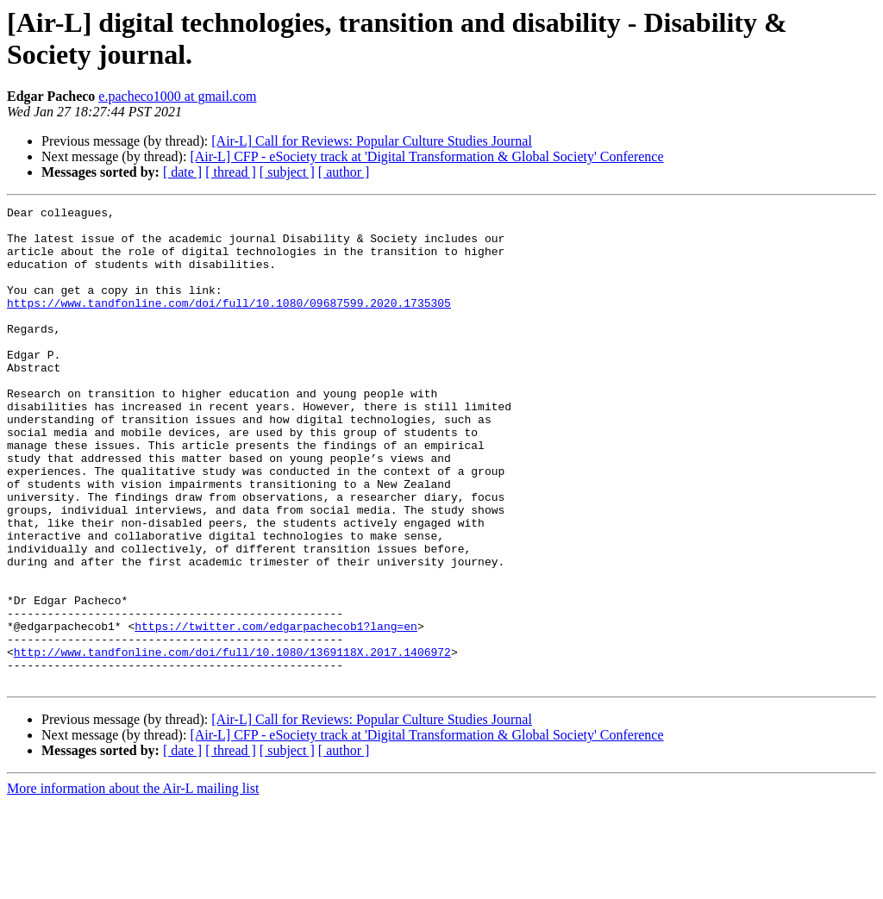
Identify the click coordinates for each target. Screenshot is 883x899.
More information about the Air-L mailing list (133, 884)
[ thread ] (230, 172)
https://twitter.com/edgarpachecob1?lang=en (276, 711)
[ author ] (344, 172)
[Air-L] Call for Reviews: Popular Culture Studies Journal (371, 141)
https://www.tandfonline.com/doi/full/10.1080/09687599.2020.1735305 (229, 323)
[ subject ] (287, 172)
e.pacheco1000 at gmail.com (177, 96)
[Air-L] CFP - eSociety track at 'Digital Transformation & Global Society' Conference (426, 156)
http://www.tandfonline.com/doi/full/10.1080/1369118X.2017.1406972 (232, 742)
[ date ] (182, 172)
